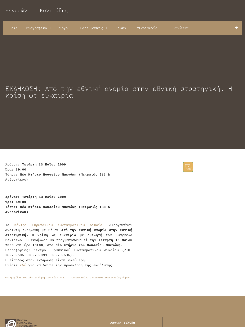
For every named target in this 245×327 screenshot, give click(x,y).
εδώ (23, 265)
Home (13, 28)
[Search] (236, 27)
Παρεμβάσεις (93, 28)
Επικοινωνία (145, 28)
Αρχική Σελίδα (122, 322)
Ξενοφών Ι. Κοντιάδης (36, 10)
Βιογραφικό (38, 28)
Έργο (65, 28)
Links (121, 28)
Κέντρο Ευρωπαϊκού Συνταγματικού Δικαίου (59, 225)
